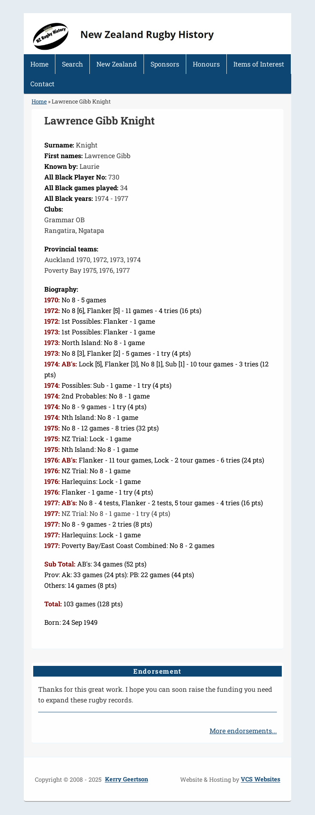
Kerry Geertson (126, 779)
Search (72, 64)
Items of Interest (258, 64)
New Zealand (116, 64)
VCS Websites (260, 779)
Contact (42, 83)
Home (39, 64)
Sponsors (165, 64)
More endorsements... (243, 730)
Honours (206, 64)
